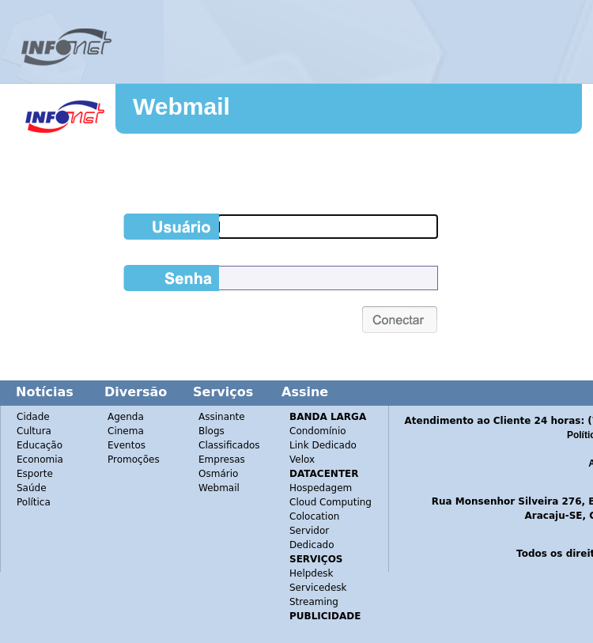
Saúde (32, 488)
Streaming (313, 601)
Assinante (221, 416)
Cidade (33, 416)
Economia (40, 459)
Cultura (34, 431)
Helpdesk (311, 573)
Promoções (134, 459)
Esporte (35, 473)
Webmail (181, 106)
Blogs (211, 431)
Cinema (126, 431)
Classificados (229, 445)
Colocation (314, 516)
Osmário (218, 473)
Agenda (126, 416)
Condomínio (317, 431)
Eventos (126, 445)
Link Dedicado (323, 445)
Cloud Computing (330, 502)
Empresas (221, 459)
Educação (39, 445)
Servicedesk (318, 587)
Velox (302, 459)
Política (34, 502)
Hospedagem (320, 488)
